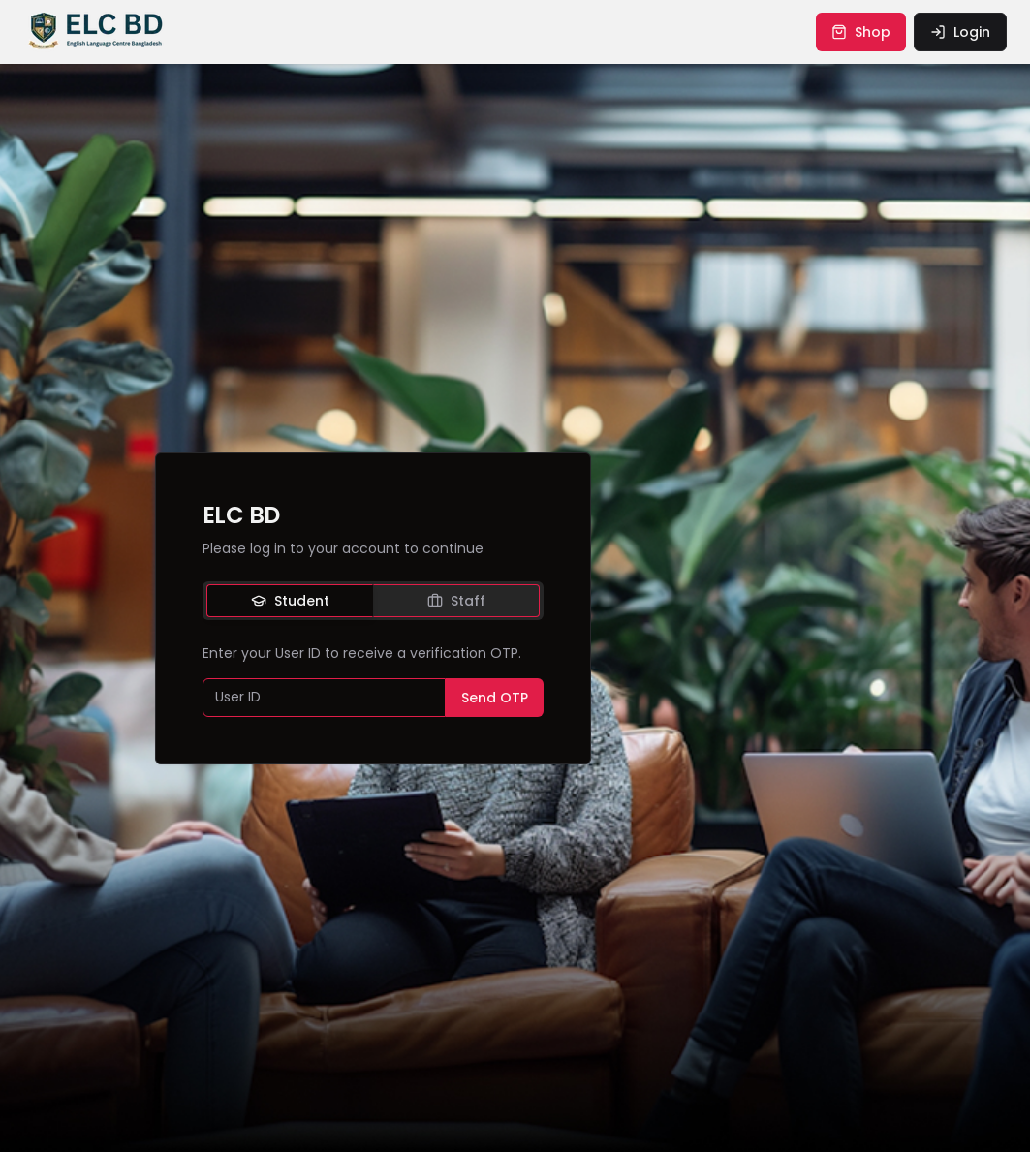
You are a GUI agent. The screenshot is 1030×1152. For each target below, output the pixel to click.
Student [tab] (290, 600)
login (960, 32)
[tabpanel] (373, 680)
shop (860, 32)
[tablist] (373, 600)
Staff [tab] (456, 600)
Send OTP (494, 697)
